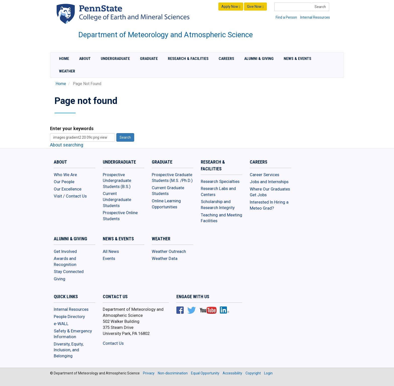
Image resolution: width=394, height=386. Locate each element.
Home (64, 58)
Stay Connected (69, 271)
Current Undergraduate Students (117, 199)
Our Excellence (67, 188)
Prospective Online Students (120, 215)
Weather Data (164, 258)
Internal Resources (315, 17)
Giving (59, 278)
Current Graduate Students (168, 190)
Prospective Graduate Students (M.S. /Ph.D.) (172, 177)
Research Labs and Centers (218, 191)
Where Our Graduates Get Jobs (270, 192)
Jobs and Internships (269, 181)
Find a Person (286, 17)
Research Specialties (220, 181)
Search (320, 7)
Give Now (255, 7)
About (85, 58)
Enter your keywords (71, 128)
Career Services (264, 174)
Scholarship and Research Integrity (218, 204)
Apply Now (230, 7)
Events (109, 258)
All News (111, 251)
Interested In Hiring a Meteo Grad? (269, 205)
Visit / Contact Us (70, 196)
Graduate (149, 58)
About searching (66, 144)
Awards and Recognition (65, 261)
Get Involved (65, 251)
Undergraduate (115, 58)
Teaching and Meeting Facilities (221, 217)
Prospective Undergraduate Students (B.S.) (117, 180)
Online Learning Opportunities (166, 203)
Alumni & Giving (259, 58)
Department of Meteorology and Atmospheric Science (165, 34)
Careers (226, 58)
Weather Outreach (169, 251)
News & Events (297, 58)
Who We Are (65, 174)
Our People (64, 181)
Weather (67, 71)
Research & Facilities (188, 58)
